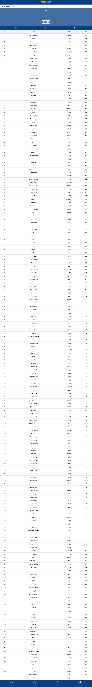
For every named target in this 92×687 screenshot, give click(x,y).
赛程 (16, 28)
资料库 (8, 6)
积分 (45, 28)
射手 (75, 28)
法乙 (14, 6)
